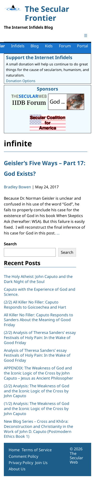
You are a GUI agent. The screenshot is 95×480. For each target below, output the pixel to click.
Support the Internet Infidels (39, 57)
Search (10, 244)
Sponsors (47, 88)
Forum (65, 46)
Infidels (18, 46)
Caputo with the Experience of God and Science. (39, 292)
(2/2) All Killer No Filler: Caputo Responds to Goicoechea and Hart (35, 304)
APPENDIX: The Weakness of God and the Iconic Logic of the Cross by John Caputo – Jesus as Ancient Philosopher (38, 373)
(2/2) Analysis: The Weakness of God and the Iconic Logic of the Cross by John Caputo (36, 391)
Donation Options (20, 80)
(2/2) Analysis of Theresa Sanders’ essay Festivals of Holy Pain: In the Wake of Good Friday (40, 337)
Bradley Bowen (17, 187)
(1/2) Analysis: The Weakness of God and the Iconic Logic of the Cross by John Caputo (36, 408)
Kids (49, 46)
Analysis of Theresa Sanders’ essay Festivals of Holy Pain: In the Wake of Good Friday (37, 355)
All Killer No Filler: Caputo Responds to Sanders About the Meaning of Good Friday (38, 320)
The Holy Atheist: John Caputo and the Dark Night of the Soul (38, 279)
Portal (82, 46)
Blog (35, 46)
